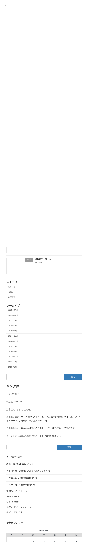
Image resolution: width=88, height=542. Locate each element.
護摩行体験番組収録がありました (21, 464)
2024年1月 (12, 352)
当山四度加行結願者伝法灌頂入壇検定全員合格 (28, 471)
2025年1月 (12, 331)
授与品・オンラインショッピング (19, 507)
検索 (69, 447)
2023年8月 (12, 362)
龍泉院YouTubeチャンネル (18, 409)
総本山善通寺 (12, 417)
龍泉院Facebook (14, 401)
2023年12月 (13, 357)
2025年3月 (12, 320)
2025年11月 (13, 315)
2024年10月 (13, 341)
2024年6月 (12, 346)
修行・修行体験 (12, 502)
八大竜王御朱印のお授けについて (21, 478)
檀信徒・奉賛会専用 (14, 512)
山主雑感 (11, 297)
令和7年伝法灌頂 (14, 457)
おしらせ (11, 287)
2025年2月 (12, 326)
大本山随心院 (12, 428)
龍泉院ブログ (12, 394)
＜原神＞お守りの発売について (20, 485)
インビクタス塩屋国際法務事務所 (21, 436)
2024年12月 (13, 336)
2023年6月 (12, 367)
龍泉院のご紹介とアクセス (17, 491)
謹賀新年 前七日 (43, 259)
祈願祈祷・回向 (12, 496)
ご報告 (11, 292)
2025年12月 (13, 310)
